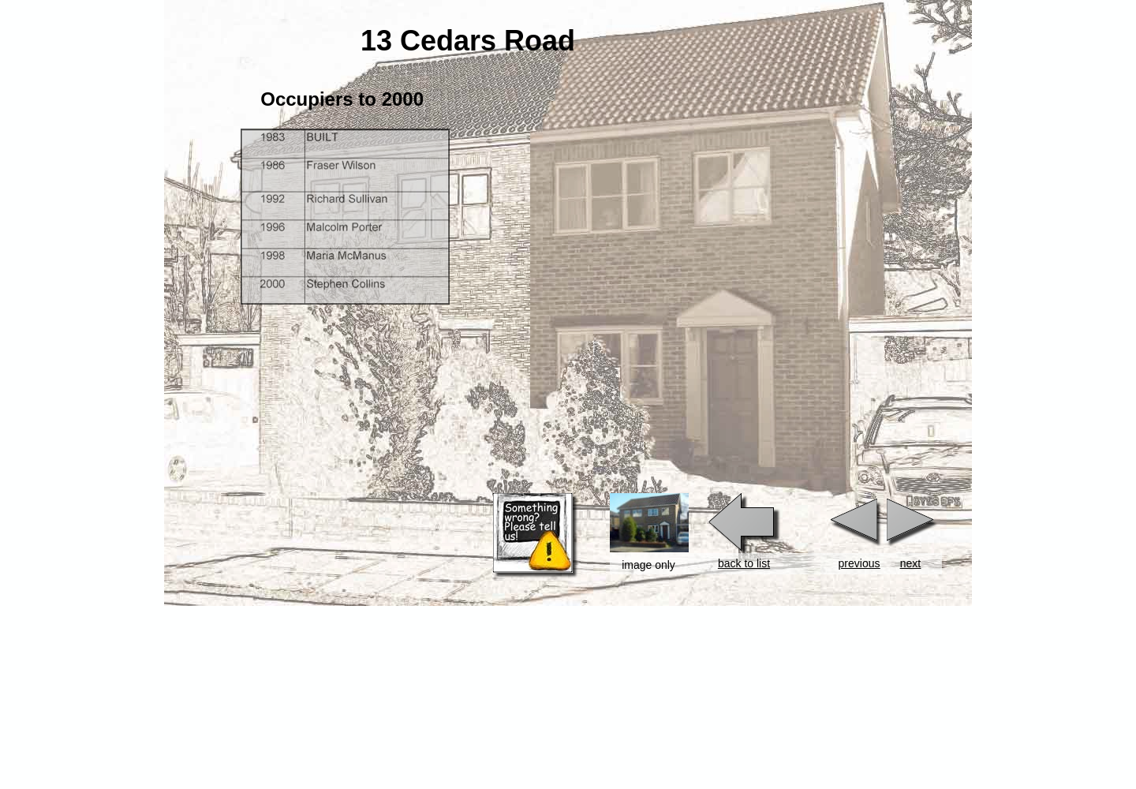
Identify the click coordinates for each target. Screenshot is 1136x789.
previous (859, 563)
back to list (744, 563)
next (910, 563)
